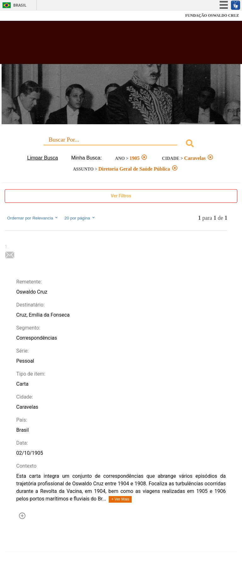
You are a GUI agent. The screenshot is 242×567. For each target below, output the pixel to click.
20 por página (79, 217)
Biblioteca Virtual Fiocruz (105, 44)
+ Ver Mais (120, 499)
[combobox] (121, 144)
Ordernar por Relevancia (33, 217)
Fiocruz (18, 15)
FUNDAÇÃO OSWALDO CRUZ (212, 15)
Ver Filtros (121, 195)
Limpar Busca (42, 158)
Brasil (19, 5)
